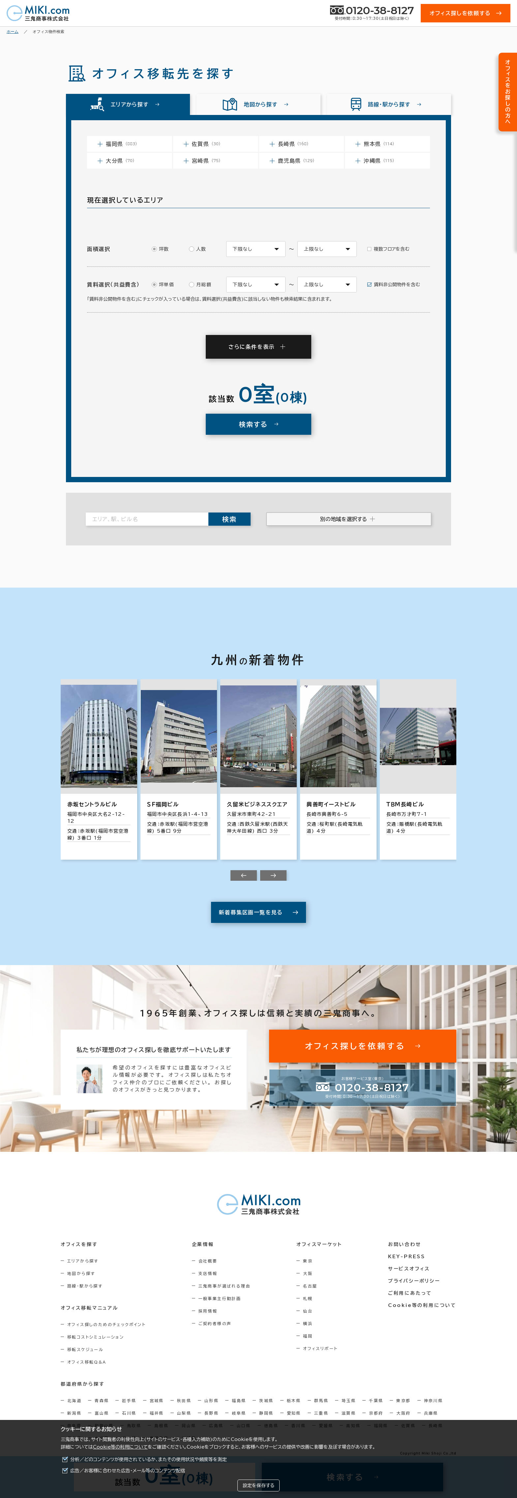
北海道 (74, 1400)
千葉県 (376, 1400)
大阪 (308, 1273)
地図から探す (81, 1273)
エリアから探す (83, 1261)
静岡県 (266, 1413)
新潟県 (74, 1413)
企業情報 (203, 1244)
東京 (308, 1261)
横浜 (308, 1323)
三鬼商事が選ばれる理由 (224, 1286)
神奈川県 (433, 1400)
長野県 (211, 1413)
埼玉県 (349, 1400)
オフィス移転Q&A (86, 1362)
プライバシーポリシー (414, 1281)
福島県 (239, 1400)
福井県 (157, 1413)
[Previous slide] (243, 875)
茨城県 (266, 1400)
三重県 (321, 1413)
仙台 (308, 1311)
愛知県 (294, 1413)
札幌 (308, 1298)
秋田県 (184, 1400)
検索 (229, 519)
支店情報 (208, 1273)
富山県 (102, 1413)
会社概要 (208, 1261)
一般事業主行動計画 (219, 1298)
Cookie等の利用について (120, 1447)
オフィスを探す (79, 1244)
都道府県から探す (83, 1384)
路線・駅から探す (85, 1286)
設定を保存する (258, 1485)
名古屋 (310, 1286)
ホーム (12, 31)
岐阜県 (239, 1413)
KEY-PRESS (406, 1256)
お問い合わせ (404, 1244)
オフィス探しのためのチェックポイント (106, 1324)
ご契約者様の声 (215, 1323)
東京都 (403, 1400)
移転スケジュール (85, 1349)
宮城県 (157, 1400)
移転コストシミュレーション (95, 1337)
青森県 (102, 1400)
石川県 (129, 1413)
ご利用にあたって (410, 1293)
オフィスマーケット (319, 1244)
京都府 (376, 1413)
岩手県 (129, 1400)
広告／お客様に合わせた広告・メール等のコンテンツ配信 (127, 1470)
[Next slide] (273, 875)
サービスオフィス (409, 1268)
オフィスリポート (320, 1348)
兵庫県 (431, 1413)
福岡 (308, 1336)
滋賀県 (349, 1413)
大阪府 (403, 1413)
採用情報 (208, 1311)
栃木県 (294, 1400)
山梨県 (184, 1413)
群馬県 (321, 1400)
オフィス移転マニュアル (89, 1308)
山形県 (211, 1400)
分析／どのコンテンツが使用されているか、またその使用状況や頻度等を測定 (148, 1459)
